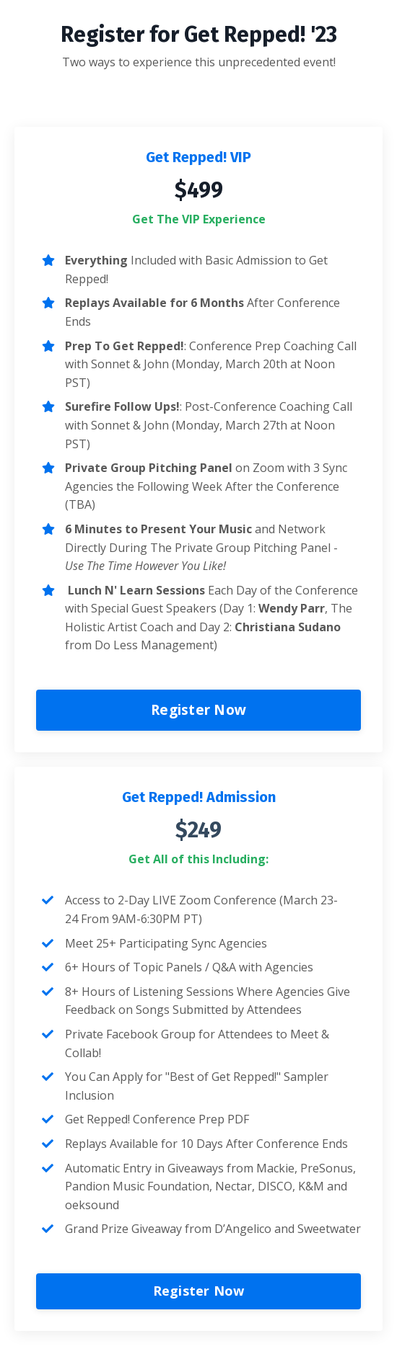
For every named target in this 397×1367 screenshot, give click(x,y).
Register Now (198, 709)
